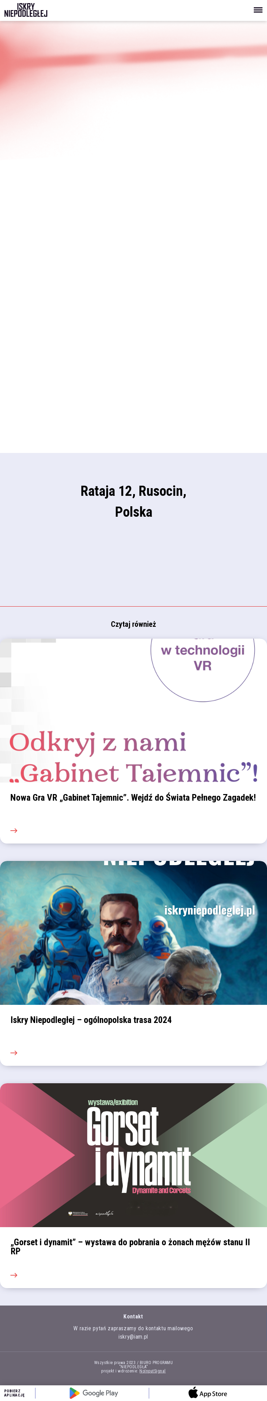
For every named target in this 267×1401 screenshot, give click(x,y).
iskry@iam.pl (133, 1336)
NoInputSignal (152, 1371)
